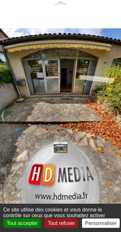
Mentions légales (33, 230)
